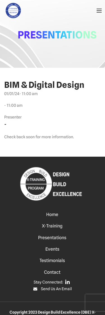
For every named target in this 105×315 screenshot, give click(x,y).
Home (52, 214)
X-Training (52, 226)
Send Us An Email (56, 289)
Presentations (52, 237)
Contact (52, 272)
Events (52, 249)
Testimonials (52, 260)
